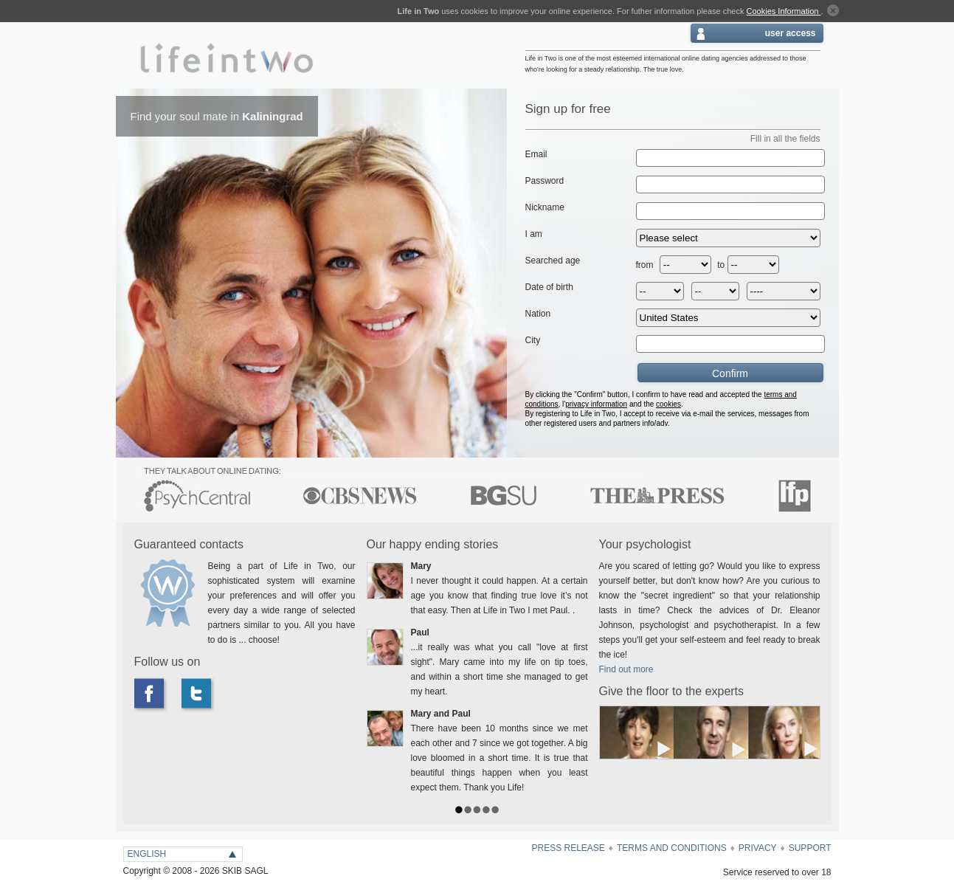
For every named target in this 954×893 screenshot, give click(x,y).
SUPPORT (810, 848)
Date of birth (549, 287)
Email (536, 154)
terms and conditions (672, 848)
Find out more (626, 669)
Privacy (758, 848)
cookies (668, 404)
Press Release (567, 848)
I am (533, 234)
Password (544, 181)
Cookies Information (784, 11)
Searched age (553, 260)
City (533, 340)
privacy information (596, 404)
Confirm (695, 372)
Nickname (544, 207)
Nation (538, 313)
